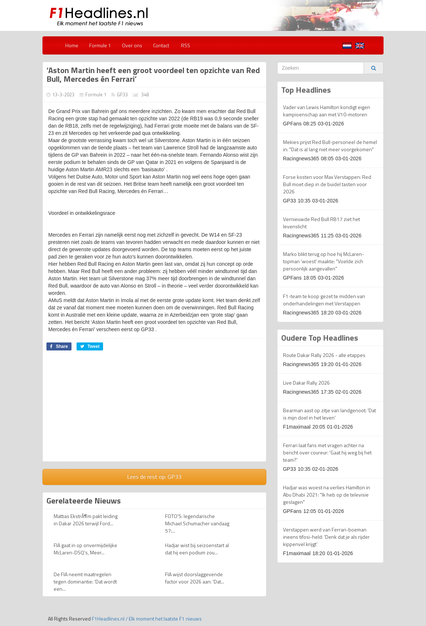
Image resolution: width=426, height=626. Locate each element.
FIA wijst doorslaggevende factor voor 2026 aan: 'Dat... (194, 577)
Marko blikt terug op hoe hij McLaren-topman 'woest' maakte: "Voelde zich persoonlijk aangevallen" (323, 261)
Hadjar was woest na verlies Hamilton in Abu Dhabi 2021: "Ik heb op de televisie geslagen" (326, 494)
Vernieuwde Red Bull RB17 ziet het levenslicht (321, 222)
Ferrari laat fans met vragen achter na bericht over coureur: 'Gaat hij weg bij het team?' (327, 452)
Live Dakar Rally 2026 (306, 382)
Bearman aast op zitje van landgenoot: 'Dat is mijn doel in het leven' (329, 413)
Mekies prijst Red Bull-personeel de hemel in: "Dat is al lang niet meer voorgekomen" (330, 145)
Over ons (132, 45)
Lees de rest (154, 476)
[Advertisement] (104, 409)
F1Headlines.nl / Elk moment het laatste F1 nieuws (147, 618)
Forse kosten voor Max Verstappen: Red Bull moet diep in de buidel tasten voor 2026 (327, 184)
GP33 (122, 94)
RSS (185, 45)
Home (71, 45)
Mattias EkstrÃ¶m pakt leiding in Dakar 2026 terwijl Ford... (86, 519)
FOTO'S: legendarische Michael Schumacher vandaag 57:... (197, 523)
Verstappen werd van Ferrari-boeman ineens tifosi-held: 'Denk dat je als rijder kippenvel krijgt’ (326, 537)
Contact (161, 45)
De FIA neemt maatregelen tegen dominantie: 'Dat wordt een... (85, 581)
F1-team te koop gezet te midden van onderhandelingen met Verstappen (324, 299)
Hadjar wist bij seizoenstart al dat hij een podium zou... (197, 548)
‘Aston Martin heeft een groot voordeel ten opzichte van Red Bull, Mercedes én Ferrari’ (153, 74)
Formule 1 (100, 45)
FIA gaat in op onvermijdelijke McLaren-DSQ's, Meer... (85, 548)
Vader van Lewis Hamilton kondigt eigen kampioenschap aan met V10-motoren (326, 110)
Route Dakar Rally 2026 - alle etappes (324, 355)
